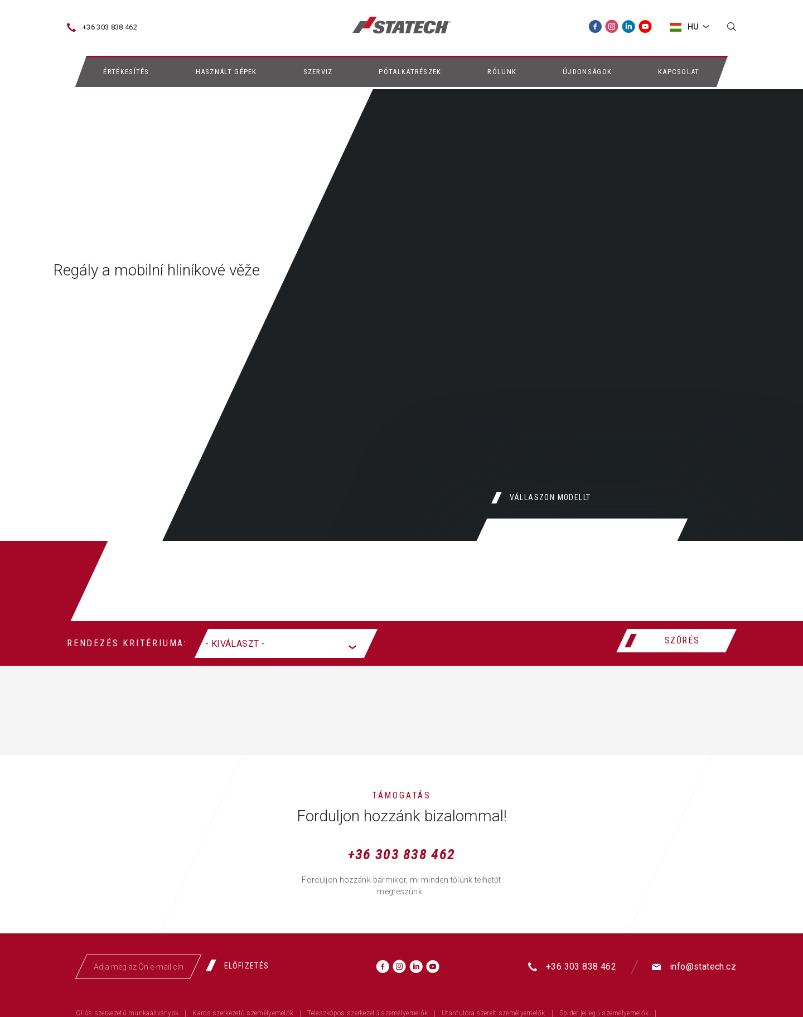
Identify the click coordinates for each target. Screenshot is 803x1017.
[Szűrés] (676, 640)
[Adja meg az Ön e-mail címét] (138, 967)
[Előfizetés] (241, 966)
